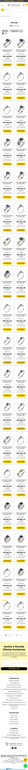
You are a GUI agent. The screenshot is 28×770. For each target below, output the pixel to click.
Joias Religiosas (14, 683)
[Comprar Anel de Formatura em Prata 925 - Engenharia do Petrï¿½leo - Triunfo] (21, 197)
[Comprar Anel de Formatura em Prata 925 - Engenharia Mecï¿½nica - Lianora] (7, 329)
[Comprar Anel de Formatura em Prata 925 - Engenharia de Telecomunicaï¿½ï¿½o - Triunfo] (7, 230)
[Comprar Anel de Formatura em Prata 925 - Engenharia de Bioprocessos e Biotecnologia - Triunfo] (7, 164)
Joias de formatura (14, 680)
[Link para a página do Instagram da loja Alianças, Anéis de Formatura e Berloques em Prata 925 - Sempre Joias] (13, 748)
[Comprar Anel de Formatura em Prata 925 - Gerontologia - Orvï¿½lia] (21, 395)
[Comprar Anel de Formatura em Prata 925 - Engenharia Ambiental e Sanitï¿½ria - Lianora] (21, 627)
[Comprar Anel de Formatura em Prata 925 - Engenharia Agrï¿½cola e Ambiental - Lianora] (7, 594)
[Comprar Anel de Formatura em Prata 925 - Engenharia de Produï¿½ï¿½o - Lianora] (21, 296)
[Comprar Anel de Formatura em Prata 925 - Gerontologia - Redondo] (21, 428)
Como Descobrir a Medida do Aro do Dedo (14, 689)
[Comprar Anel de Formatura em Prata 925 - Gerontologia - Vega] (21, 494)
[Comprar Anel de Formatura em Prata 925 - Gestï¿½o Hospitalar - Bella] (21, 64)
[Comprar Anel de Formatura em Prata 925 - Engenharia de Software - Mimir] (21, 594)
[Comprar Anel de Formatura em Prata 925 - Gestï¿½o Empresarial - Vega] (7, 263)
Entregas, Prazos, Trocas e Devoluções (14, 702)
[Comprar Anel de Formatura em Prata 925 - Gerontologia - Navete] (21, 362)
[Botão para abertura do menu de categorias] (2, 5)
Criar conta (14, 715)
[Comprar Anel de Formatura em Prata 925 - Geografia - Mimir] (7, 561)
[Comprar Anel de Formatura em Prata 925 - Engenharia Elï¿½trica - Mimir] (21, 164)
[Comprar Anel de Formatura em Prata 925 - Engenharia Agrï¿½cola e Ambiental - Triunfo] (21, 131)
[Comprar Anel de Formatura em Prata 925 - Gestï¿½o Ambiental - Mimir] (21, 527)
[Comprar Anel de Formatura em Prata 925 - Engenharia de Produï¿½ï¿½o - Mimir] (7, 527)
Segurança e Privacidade (14, 696)
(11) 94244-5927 (14, 733)
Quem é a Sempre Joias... (14, 687)
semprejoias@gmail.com (14, 735)
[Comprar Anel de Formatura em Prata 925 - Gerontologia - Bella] (21, 263)
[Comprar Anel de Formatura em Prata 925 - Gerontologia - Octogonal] (7, 395)
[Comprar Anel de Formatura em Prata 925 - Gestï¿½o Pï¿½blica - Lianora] (7, 98)
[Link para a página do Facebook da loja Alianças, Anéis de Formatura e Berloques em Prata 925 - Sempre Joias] (15, 748)
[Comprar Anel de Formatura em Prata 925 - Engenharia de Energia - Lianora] (21, 461)
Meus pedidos (14, 719)
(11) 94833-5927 (14, 730)
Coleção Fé (14, 708)
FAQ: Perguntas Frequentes (14, 700)
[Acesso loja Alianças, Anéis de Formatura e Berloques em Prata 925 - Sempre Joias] (23, 5)
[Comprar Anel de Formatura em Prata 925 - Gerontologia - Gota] (7, 362)
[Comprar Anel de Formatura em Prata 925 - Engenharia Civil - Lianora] (21, 230)
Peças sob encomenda (14, 685)
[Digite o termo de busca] (16, 9)
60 (17, 635)
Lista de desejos (14, 723)
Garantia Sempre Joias (14, 691)
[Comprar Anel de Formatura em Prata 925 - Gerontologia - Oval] (7, 428)
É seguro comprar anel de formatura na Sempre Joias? (14, 705)
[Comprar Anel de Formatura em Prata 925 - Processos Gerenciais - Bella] (7, 64)
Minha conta (14, 717)
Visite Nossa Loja (14, 698)
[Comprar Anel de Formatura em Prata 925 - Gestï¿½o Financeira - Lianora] (7, 627)
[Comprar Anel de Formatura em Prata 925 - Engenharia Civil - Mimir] (21, 561)
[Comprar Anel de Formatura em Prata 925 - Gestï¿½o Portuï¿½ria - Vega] (7, 461)
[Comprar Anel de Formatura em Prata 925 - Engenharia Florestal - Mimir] (7, 296)
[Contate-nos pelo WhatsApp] (25, 766)
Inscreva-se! (14, 668)
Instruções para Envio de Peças (14, 693)
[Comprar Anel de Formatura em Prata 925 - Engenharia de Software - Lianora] (7, 131)
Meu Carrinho (14, 721)
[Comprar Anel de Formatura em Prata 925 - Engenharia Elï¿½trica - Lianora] (21, 329)
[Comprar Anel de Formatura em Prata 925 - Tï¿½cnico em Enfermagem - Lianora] (7, 494)
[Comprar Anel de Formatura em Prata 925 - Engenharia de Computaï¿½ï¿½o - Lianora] (21, 98)
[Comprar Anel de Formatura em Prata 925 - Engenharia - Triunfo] (7, 197)
